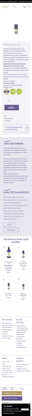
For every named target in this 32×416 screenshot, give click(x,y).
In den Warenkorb (11, 107)
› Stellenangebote (7, 329)
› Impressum (5, 402)
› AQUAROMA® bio (21, 330)
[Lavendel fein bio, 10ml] (8, 284)
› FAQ (3, 364)
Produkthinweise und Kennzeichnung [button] (17, 128)
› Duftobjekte (20, 334)
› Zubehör (19, 343)
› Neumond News (7, 327)
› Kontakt (4, 334)
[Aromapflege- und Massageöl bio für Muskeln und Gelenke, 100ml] (8, 252)
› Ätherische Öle (20, 326)
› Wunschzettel (6, 338)
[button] (29, 6)
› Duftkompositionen (22, 328)
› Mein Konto (5, 362)
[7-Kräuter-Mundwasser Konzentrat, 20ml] (23, 252)
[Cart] (24, 6)
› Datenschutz (6, 368)
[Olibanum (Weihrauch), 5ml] (23, 284)
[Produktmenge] (9, 100)
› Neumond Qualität (7, 325)
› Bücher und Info (21, 341)
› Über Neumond (6, 323)
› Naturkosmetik (21, 332)
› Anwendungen (6, 366)
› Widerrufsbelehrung (8, 377)
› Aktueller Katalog (7, 336)
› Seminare (5, 332)
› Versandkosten (6, 370)
